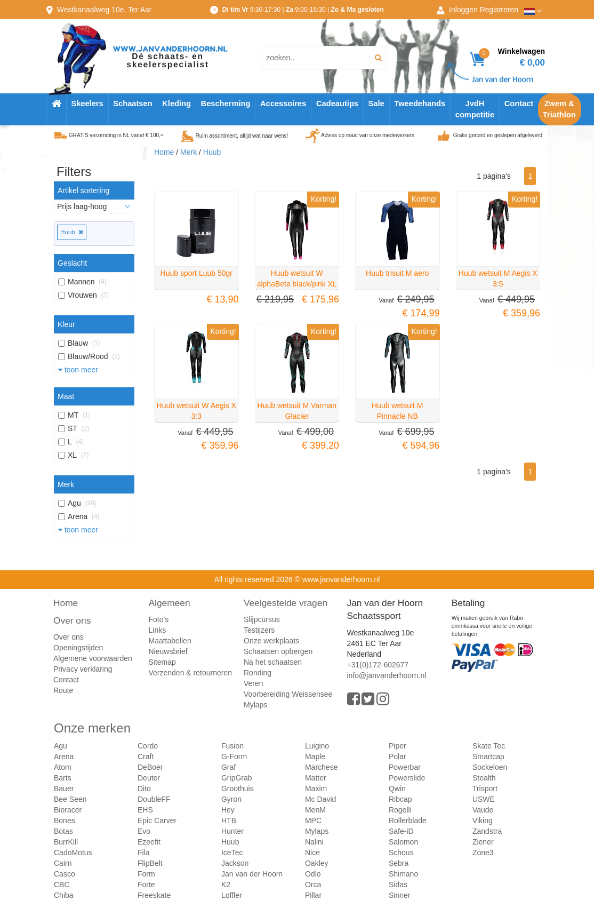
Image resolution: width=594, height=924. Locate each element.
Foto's (159, 619)
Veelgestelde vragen (285, 603)
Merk (66, 484)
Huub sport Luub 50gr (196, 273)
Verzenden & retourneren (190, 672)
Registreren (499, 9)
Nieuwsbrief (168, 651)
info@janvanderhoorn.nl (387, 675)
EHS (145, 810)
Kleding (176, 103)
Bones (64, 820)
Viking (482, 820)
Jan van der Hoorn (252, 874)
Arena (64, 756)
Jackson (234, 863)
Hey (228, 810)
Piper (397, 746)
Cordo (148, 746)
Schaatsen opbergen (278, 651)
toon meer (78, 369)
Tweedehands (419, 103)
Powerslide (407, 778)
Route (63, 690)
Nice (312, 852)
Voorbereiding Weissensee (288, 694)
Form (146, 874)
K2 (225, 884)
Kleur (66, 324)
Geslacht (72, 263)
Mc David (320, 799)
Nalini (314, 842)
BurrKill (66, 842)
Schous (401, 852)
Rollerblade (408, 820)
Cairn (62, 863)
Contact (519, 103)
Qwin (397, 788)
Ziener (483, 842)
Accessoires (283, 103)
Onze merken (92, 728)
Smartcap (488, 756)
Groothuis (237, 788)
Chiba (64, 895)
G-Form (234, 756)
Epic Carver (157, 820)
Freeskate (154, 895)
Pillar (313, 895)
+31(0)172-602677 (378, 664)
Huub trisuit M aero (397, 273)
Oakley (316, 863)
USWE (483, 799)
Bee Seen (70, 799)
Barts (62, 778)
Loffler (231, 895)
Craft (146, 756)
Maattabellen (170, 640)
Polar (397, 756)
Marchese (321, 767)
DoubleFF (154, 799)
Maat (66, 396)
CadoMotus (73, 852)
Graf (228, 767)
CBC (62, 884)
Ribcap (400, 799)
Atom (62, 767)
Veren (253, 683)
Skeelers (87, 103)
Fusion (232, 746)
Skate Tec (488, 746)
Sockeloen (489, 767)
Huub (71, 232)
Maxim (316, 788)
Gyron (231, 799)
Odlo (313, 874)
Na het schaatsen (273, 662)
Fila (144, 852)
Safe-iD (401, 831)
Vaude (482, 810)
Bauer (64, 788)
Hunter (232, 831)
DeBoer (150, 767)
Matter (315, 778)
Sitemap (162, 662)
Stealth (484, 778)
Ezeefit (149, 842)
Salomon (403, 842)
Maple (315, 756)
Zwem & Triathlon (559, 109)
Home (164, 152)
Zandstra (487, 831)
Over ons (72, 620)
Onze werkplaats (271, 640)
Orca (313, 884)
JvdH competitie (474, 109)
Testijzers (259, 630)
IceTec (232, 852)
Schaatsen (132, 103)
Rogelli (400, 810)
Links (157, 630)
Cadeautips (337, 103)
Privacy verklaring (82, 669)
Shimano (403, 874)
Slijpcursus (262, 619)
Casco (64, 874)
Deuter (149, 778)
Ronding (257, 672)
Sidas (398, 884)
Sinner (399, 895)
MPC (313, 820)
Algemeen (169, 603)
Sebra (398, 863)
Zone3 (483, 852)
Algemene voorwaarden (92, 658)
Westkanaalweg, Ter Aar (104, 9)
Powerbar (405, 767)
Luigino (317, 746)
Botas (63, 831)
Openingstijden (78, 647)
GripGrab (236, 778)
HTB (228, 820)
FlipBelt (150, 863)
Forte (146, 884)
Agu (60, 746)
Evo (144, 831)
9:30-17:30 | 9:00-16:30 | (303, 9)
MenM (315, 810)
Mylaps (255, 704)
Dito (144, 788)
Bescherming (226, 103)
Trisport (484, 788)
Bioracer (68, 810)
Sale (376, 103)
